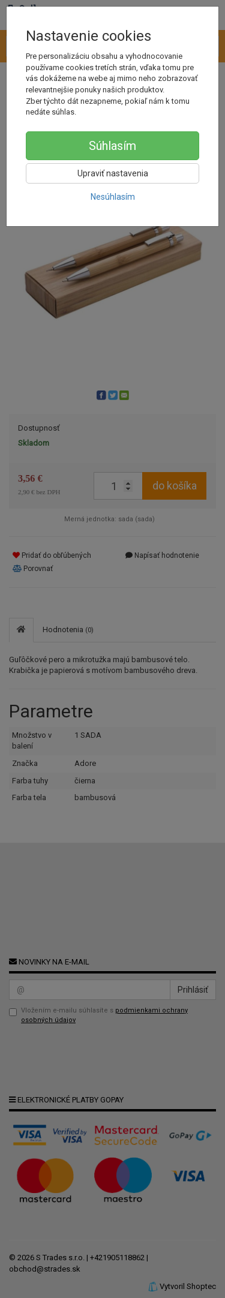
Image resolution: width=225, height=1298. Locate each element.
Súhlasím (112, 146)
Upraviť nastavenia (112, 173)
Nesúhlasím (113, 197)
